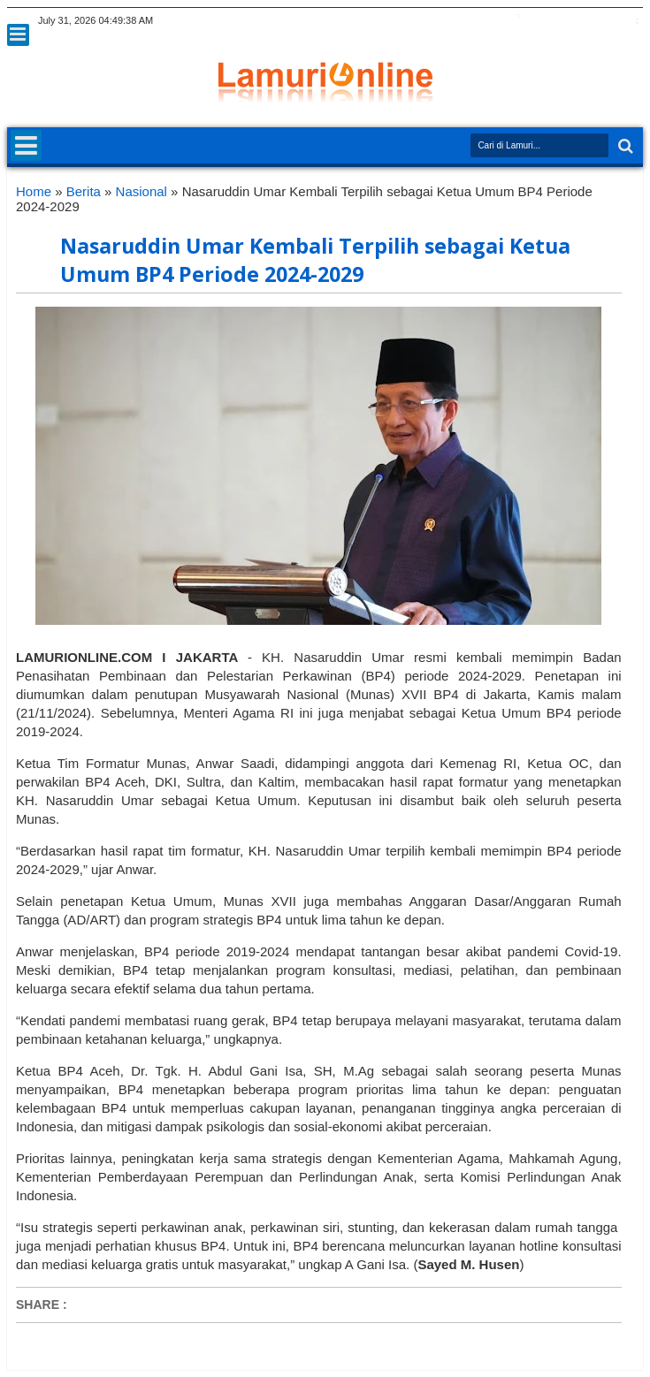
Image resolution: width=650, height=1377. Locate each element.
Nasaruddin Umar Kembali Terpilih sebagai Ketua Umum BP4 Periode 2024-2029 (315, 260)
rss (562, 21)
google (539, 21)
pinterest (631, 21)
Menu (18, 35)
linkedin (585, 21)
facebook (516, 21)
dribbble (608, 21)
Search (623, 146)
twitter (493, 21)
